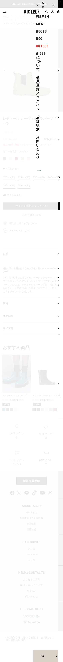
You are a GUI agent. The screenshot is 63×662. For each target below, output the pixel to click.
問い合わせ (31, 596)
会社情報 (31, 523)
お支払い (31, 590)
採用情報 (31, 529)
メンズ (31, 548)
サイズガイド (14, 195)
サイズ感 (31, 328)
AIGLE (6, 16)
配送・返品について (31, 585)
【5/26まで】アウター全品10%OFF (30, 4)
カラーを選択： (16, 151)
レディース (20, 16)
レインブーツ (40, 16)
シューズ (8, 20)
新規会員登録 (31, 480)
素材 (31, 304)
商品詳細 (31, 316)
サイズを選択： (11, 168)
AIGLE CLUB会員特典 (31, 518)
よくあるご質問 (31, 579)
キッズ (31, 560)
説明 (31, 254)
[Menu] (4, 12)
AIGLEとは (31, 512)
